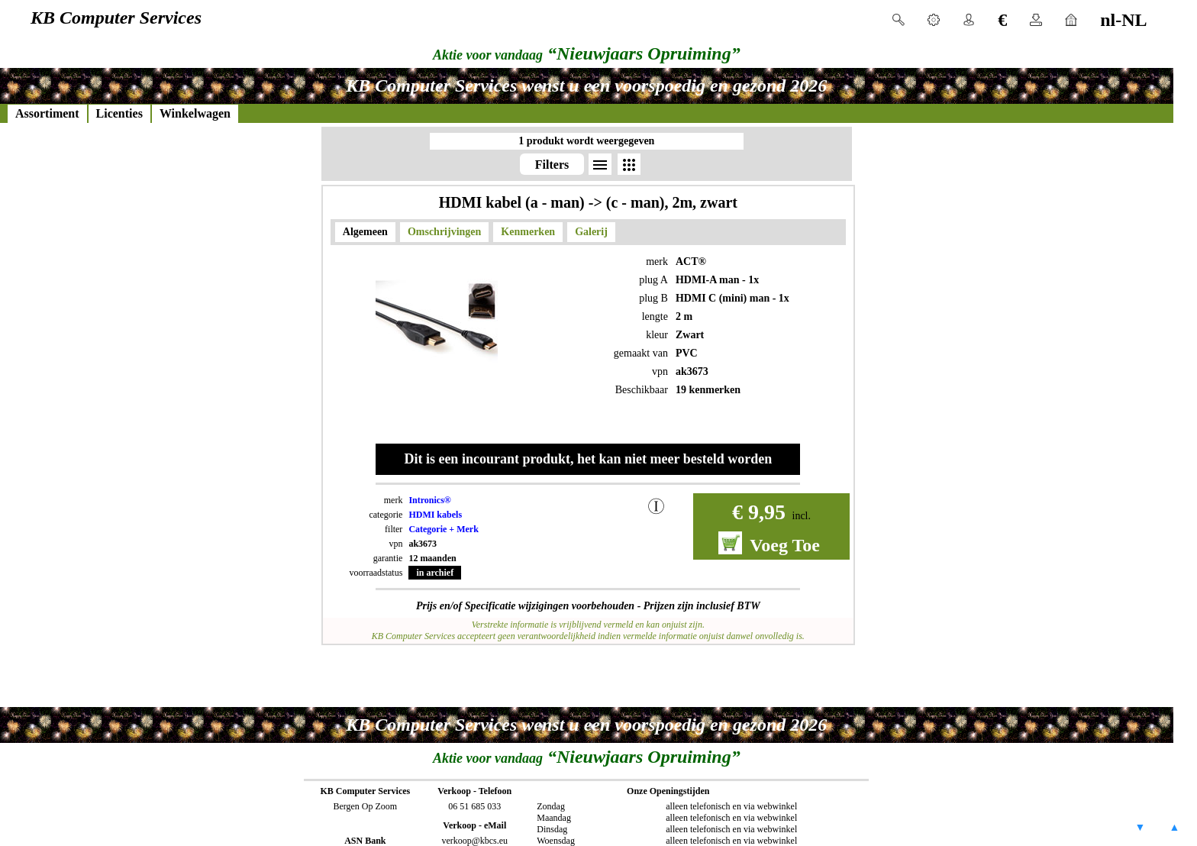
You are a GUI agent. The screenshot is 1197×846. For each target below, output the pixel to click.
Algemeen (365, 231)
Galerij (591, 231)
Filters (552, 164)
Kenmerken (528, 231)
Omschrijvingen (444, 231)
